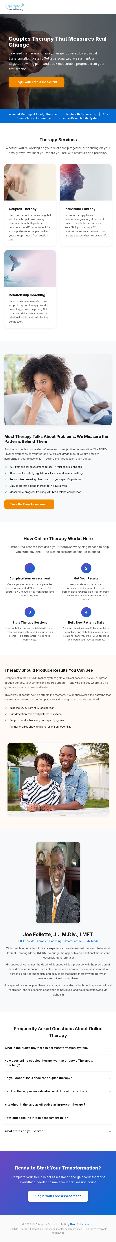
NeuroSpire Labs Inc (81, 1224)
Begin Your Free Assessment (36, 82)
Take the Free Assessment (29, 504)
